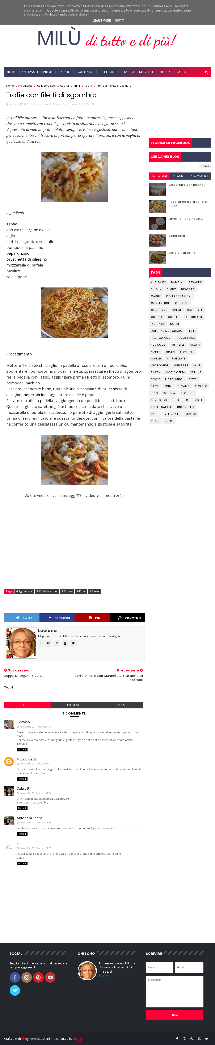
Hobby (165, 71)
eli (18, 843)
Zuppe (169, 421)
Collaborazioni (21, 82)
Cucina (157, 317)
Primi (47, 71)
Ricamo (184, 386)
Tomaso (23, 722)
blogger (27, 705)
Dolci (129, 71)
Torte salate (161, 407)
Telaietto (180, 400)
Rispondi (22, 749)
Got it (119, 20)
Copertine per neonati (187, 185)
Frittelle (178, 344)
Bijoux (156, 289)
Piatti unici (174, 379)
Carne (156, 296)
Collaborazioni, (58, 104)
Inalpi (170, 351)
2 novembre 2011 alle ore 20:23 (35, 848)
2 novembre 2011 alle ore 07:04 (35, 763)
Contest (182, 303)
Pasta (155, 372)
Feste (192, 331)
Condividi (59, 618)
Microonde (160, 365)
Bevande (195, 282)
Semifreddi (159, 400)
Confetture (160, 303)
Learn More (102, 20)
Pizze (193, 379)
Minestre (181, 365)
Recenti (180, 176)
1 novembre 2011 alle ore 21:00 (35, 726)
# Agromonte (24, 591)
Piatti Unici (108, 71)
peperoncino (17, 253)
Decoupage (194, 317)
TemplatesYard (39, 1039)
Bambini (177, 282)
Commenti (129, 618)
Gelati (195, 344)
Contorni (85, 71)
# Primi (81, 591)
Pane (197, 365)
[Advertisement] (180, 107)
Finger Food (185, 338)
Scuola (169, 393)
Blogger (78, 1039)
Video (155, 421)
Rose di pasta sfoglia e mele (188, 204)
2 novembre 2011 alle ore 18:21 (35, 822)
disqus (120, 705)
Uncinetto (185, 407)
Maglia (156, 358)
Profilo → (105, 975)
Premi (155, 386)
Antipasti (29, 71)
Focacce (158, 344)
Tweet (24, 618)
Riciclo (201, 386)
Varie (181, 71)
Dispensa (158, 324)
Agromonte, (41, 104)
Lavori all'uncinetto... (186, 219)
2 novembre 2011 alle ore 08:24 (35, 793)
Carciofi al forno (182, 253)
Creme (177, 310)
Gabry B (23, 788)
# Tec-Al (95, 591)
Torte (198, 400)
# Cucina (67, 591)
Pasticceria (175, 372)
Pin (94, 618)
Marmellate (176, 358)
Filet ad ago (161, 338)
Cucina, (73, 104)
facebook (73, 705)
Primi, (82, 104)
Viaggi (190, 414)
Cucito (174, 317)
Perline (196, 372)
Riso (154, 393)
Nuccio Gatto (27, 759)
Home (11, 71)
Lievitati (147, 71)
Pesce (155, 379)
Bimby (171, 289)
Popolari (159, 176)
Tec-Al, (90, 104)
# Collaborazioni (47, 591)
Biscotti (188, 289)
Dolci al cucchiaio (166, 331)
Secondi (65, 71)
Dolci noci (177, 236)
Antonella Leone (30, 818)
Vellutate (172, 414)
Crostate (195, 310)
